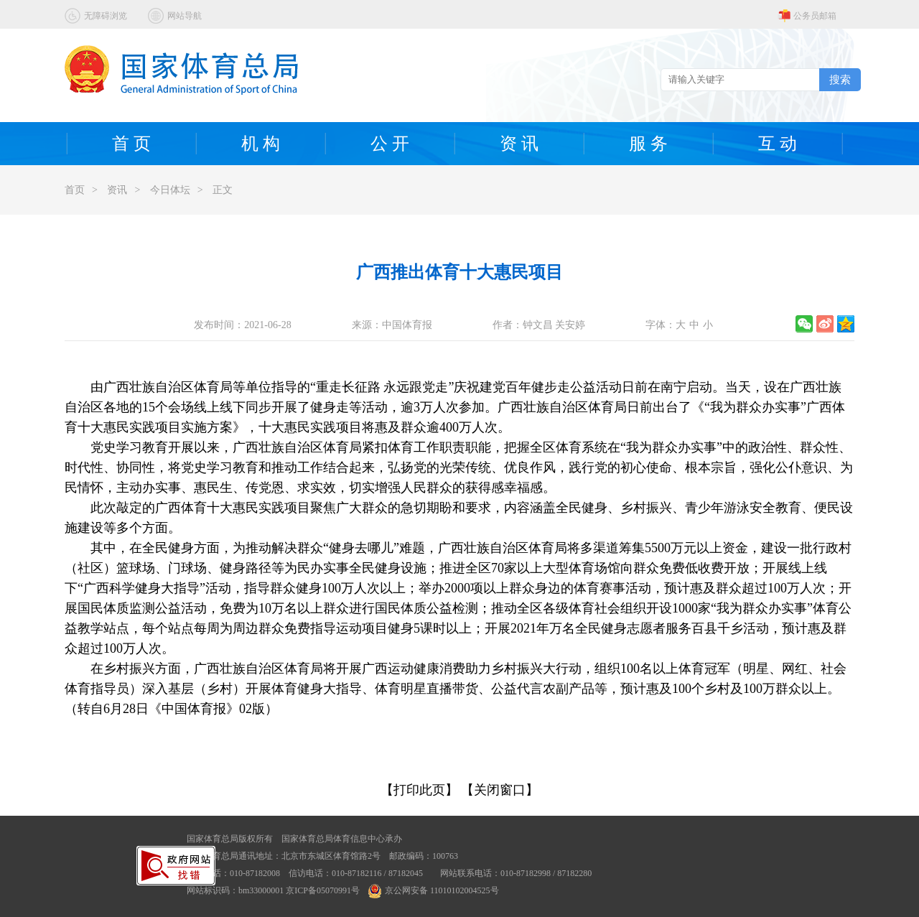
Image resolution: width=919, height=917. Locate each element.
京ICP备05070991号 (323, 890)
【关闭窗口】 (499, 790)
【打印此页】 (419, 790)
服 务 (648, 143)
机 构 (260, 143)
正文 (223, 190)
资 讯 (519, 143)
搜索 (840, 79)
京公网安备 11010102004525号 (433, 890)
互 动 (777, 143)
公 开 (389, 143)
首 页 (131, 143)
